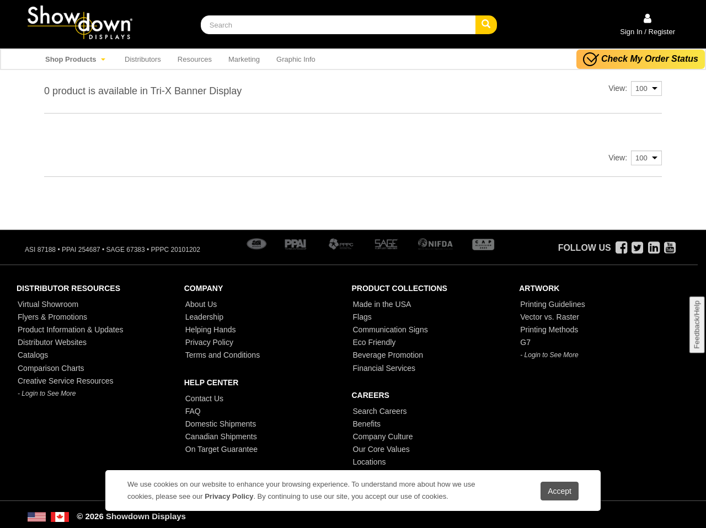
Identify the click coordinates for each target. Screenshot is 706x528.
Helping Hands (210, 329)
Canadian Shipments (221, 436)
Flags (362, 317)
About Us (201, 304)
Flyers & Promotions (52, 317)
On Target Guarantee (221, 449)
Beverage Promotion (388, 355)
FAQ (193, 411)
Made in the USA (382, 304)
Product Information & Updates (70, 329)
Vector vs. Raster (549, 317)
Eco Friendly (374, 342)
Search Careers (380, 411)
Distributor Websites (52, 342)
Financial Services (384, 368)
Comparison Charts (51, 368)
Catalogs (33, 355)
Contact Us (204, 398)
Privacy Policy (209, 342)
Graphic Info (295, 59)
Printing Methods (549, 329)
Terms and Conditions (222, 355)
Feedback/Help (696, 324)
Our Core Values (381, 449)
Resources (195, 59)
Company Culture (383, 436)
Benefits (367, 423)
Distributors (143, 59)
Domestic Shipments (220, 423)
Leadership (204, 317)
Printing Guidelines (552, 304)
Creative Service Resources (66, 380)
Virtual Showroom (48, 304)
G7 (525, 342)
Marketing (244, 59)
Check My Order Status (640, 59)
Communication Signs (390, 329)
